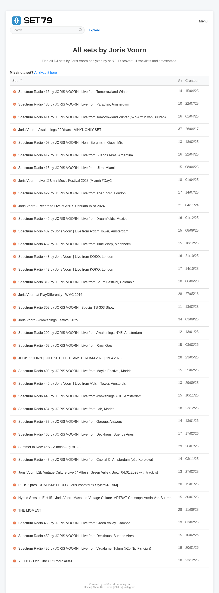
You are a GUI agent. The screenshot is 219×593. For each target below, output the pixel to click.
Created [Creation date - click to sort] (192, 80)
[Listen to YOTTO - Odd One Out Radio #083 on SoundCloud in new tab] (14, 561)
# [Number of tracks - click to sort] (180, 80)
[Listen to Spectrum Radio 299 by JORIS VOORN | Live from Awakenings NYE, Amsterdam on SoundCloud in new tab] (14, 332)
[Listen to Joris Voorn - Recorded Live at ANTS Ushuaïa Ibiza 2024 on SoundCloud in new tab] (14, 206)
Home (87, 587)
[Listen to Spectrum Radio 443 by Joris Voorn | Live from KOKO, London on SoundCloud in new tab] (14, 256)
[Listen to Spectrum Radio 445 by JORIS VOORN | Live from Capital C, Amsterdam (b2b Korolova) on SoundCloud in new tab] (14, 459)
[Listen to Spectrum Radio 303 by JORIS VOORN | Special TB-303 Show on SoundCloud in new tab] (14, 307)
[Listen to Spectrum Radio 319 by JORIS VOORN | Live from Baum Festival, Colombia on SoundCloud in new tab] (14, 282)
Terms (108, 587)
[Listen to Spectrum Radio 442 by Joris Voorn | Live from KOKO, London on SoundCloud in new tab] (14, 269)
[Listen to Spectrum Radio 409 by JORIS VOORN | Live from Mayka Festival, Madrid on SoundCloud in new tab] (14, 371)
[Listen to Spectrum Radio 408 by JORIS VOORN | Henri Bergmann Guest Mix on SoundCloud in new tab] (14, 142)
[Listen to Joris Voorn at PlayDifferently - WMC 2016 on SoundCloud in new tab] (14, 294)
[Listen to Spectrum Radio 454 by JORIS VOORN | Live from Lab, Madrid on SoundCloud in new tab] (14, 409)
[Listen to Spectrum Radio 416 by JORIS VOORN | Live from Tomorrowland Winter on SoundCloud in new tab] (14, 92)
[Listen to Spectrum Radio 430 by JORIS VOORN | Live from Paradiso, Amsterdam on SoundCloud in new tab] (14, 104)
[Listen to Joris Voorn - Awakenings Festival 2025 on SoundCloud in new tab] (14, 320)
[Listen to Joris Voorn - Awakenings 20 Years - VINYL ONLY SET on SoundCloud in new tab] (14, 130)
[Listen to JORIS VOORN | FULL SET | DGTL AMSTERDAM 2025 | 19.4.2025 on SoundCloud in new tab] (14, 358)
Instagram (129, 587)
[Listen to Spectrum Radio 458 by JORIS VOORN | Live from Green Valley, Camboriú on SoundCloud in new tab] (14, 523)
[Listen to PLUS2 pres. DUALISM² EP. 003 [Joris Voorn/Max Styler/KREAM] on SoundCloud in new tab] (14, 485)
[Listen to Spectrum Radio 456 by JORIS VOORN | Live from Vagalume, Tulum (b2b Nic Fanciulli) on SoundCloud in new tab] (14, 548)
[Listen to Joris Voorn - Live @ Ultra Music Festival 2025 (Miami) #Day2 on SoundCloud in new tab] (14, 180)
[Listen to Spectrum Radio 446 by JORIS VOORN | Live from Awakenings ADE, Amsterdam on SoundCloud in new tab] (14, 396)
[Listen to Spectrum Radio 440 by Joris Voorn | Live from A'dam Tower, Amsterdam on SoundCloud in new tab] (14, 383)
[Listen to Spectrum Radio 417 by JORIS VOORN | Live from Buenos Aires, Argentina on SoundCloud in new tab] (14, 155)
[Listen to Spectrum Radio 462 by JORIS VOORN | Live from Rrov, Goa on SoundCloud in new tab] (14, 345)
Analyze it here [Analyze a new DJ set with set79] (45, 72)
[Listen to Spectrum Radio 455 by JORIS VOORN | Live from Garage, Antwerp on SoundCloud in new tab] (14, 421)
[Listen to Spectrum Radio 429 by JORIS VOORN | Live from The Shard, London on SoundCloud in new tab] (14, 193)
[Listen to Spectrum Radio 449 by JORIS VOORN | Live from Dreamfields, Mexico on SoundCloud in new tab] (14, 218)
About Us (98, 587)
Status (118, 587)
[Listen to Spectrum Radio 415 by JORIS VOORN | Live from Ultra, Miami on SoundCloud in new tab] (14, 168)
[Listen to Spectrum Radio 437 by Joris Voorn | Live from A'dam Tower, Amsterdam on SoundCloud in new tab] (14, 231)
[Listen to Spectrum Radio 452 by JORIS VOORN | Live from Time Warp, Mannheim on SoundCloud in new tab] (14, 244)
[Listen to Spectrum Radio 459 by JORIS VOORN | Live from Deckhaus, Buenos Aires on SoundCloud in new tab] (14, 536)
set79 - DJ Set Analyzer (116, 584)
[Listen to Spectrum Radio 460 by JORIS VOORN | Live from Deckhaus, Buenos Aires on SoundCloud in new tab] (14, 434)
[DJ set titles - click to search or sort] (94, 80)
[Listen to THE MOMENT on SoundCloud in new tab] (14, 510)
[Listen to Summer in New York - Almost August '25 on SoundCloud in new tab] (14, 447)
